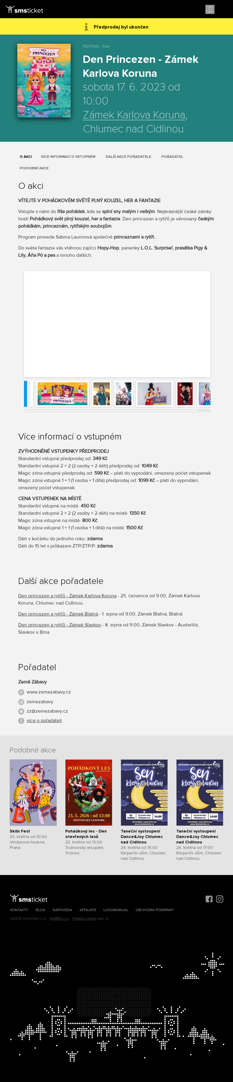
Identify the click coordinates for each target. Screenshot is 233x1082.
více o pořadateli (44, 720)
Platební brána (84, 918)
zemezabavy (40, 702)
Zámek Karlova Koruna (134, 115)
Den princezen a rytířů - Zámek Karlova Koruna (67, 596)
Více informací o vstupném (68, 156)
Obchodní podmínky (155, 910)
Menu (223, 10)
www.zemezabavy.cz (49, 692)
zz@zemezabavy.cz (47, 711)
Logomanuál (115, 910)
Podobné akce (34, 168)
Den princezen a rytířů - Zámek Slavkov (59, 625)
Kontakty (19, 910)
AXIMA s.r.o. (59, 918)
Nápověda (62, 910)
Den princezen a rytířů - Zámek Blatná (58, 614)
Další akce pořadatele (128, 156)
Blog (41, 910)
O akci (26, 156)
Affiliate (87, 910)
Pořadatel (172, 156)
